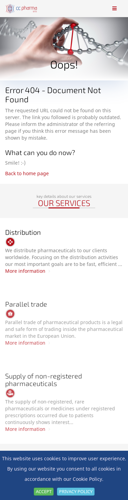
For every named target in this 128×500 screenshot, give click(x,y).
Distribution (23, 232)
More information (27, 271)
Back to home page (27, 173)
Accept (44, 491)
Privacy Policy (76, 491)
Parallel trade (26, 304)
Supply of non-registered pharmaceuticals (43, 379)
